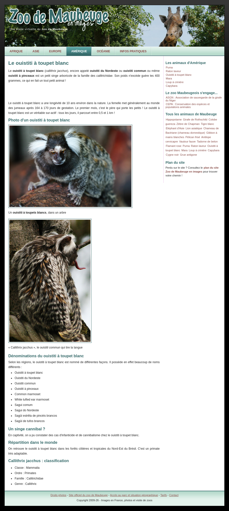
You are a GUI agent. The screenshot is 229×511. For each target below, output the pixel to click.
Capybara (171, 85)
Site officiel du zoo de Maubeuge (88, 495)
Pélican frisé (193, 137)
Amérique (79, 51)
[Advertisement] (65, 91)
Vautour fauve (187, 141)
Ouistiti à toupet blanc (179, 74)
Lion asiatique (194, 128)
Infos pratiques (133, 51)
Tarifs (163, 495)
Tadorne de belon (207, 141)
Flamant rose (173, 145)
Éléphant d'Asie (175, 128)
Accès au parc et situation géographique (134, 495)
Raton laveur (173, 71)
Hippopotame (174, 119)
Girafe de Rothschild (195, 119)
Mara (169, 78)
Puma (169, 67)
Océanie (103, 51)
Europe (55, 51)
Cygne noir (172, 154)
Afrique (16, 51)
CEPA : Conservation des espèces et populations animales (188, 106)
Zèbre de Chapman (188, 123)
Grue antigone (188, 154)
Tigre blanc (207, 123)
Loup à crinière (175, 82)
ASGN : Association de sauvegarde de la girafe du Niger (194, 99)
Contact (173, 495)
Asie (35, 51)
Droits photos (58, 495)
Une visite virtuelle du (39, 29)
